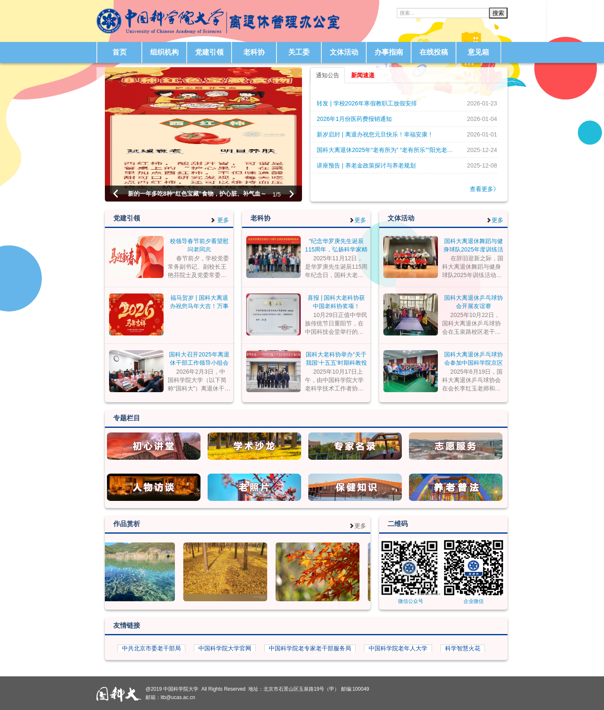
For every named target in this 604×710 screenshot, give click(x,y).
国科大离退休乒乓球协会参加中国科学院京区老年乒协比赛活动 (473, 358)
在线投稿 (433, 52)
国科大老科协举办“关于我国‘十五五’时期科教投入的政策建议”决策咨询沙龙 (336, 358)
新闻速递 (363, 75)
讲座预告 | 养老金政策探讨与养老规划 (366, 165)
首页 (119, 52)
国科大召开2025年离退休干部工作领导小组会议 (199, 358)
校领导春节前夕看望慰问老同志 (199, 245)
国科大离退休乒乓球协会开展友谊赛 (473, 301)
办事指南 (389, 52)
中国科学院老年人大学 (398, 648)
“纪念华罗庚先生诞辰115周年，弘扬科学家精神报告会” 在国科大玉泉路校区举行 (336, 245)
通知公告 (327, 75)
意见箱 (478, 52)
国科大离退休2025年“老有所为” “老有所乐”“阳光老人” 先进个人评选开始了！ (387, 150)
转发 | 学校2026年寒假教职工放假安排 (367, 103)
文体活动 (344, 52)
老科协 (254, 52)
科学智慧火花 (462, 648)
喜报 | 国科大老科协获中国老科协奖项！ (336, 301)
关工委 (299, 52)
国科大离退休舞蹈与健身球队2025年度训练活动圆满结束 (473, 245)
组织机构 (164, 52)
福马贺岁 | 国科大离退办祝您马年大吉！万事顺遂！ (199, 301)
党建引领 (209, 52)
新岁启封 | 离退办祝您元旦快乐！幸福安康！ (375, 134)
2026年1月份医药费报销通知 (354, 118)
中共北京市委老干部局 (151, 648)
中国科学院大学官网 (224, 648)
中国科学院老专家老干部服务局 (310, 648)
